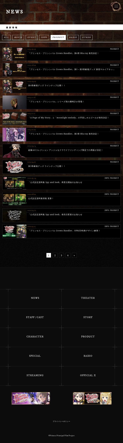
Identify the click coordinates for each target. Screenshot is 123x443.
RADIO (73, 37)
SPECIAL (35, 355)
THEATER (88, 298)
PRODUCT (58, 37)
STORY (88, 317)
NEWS (35, 298)
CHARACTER (35, 336)
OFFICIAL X (88, 375)
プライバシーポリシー (61, 421)
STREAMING (35, 375)
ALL (6, 37)
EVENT (31, 37)
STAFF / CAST (35, 317)
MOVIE (18, 37)
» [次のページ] (74, 255)
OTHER (86, 37)
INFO (44, 37)
